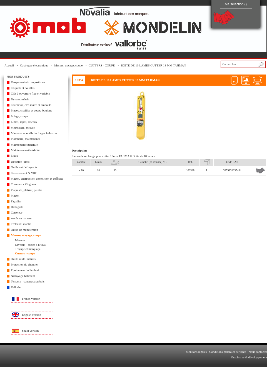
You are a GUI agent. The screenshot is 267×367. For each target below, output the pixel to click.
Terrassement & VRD (24, 173)
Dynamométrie (20, 99)
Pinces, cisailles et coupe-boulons (31, 110)
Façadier (16, 201)
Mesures (20, 240)
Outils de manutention (24, 229)
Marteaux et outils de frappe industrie (34, 133)
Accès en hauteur (21, 218)
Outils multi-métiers (23, 259)
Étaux (14, 155)
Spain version (30, 330)
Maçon (15, 195)
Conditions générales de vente (227, 351)
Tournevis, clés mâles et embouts (31, 104)
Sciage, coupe (19, 116)
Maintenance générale (24, 144)
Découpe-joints (20, 161)
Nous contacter (258, 351)
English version (31, 314)
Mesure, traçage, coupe (68, 65)
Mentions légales (196, 351)
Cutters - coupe (25, 253)
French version (31, 298)
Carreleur (17, 212)
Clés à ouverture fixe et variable (30, 93)
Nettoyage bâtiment (23, 275)
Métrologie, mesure (23, 127)
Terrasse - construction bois (27, 281)
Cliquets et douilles (22, 88)
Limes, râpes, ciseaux (24, 121)
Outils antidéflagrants (24, 167)
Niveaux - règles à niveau (30, 244)
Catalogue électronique (34, 65)
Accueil (9, 65)
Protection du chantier (24, 264)
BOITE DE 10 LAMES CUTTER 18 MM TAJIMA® (153, 65)
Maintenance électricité (25, 150)
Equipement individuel (25, 270)
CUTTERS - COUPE (102, 65)
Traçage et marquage (28, 249)
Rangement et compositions (28, 82)
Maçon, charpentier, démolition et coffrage (37, 178)
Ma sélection (236, 4)
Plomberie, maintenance (25, 138)
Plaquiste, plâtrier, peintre (26, 190)
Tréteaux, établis (21, 223)
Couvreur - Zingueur (23, 184)
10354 (79, 80)
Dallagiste (17, 207)
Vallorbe (16, 287)
